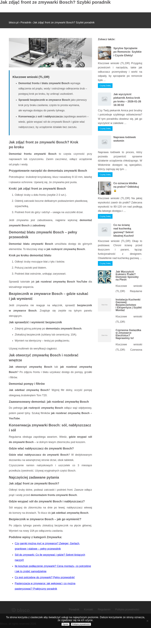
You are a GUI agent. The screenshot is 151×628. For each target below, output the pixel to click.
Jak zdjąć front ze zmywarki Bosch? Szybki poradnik (64, 22)
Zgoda (65, 624)
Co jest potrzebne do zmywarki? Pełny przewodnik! (45, 577)
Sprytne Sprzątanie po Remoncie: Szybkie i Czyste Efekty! (127, 52)
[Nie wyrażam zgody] (147, 620)
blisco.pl (13, 22)
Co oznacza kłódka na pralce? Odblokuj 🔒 (126, 187)
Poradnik (25, 22)
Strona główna (17, 36)
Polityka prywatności (127, 609)
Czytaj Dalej (105, 85)
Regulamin (104, 609)
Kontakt (88, 609)
